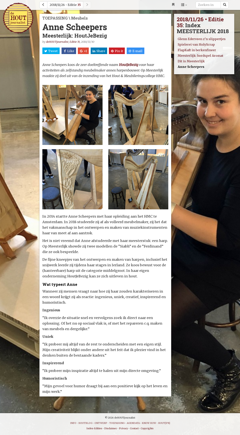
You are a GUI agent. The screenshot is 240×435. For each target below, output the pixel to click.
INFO (73, 423)
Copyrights (147, 428)
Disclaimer (110, 428)
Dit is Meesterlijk (191, 61)
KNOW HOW (149, 423)
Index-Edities (94, 428)
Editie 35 (75, 42)
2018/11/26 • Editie (65, 5)
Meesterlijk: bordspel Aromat (200, 56)
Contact (134, 428)
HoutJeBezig (128, 64)
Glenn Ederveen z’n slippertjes (202, 39)
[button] (184, 5)
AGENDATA (133, 423)
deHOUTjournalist (57, 42)
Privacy (123, 428)
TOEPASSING (117, 423)
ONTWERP (101, 423)
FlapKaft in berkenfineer (197, 50)
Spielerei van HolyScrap (196, 44)
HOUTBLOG (85, 423)
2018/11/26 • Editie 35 (200, 22)
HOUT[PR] (164, 423)
